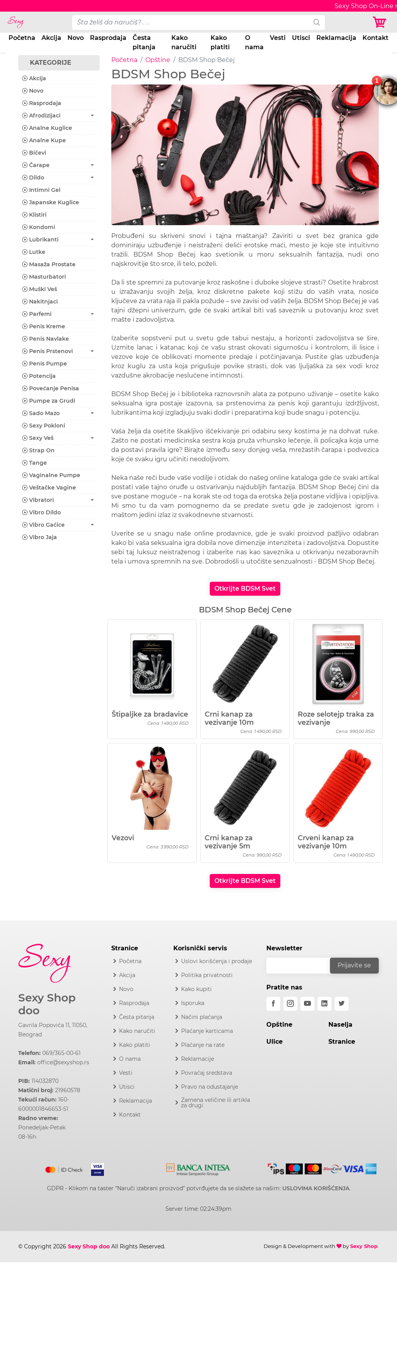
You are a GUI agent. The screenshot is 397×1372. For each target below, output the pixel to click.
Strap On (38, 450)
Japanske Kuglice (50, 202)
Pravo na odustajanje (209, 1086)
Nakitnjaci (40, 301)
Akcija (51, 37)
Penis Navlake (45, 338)
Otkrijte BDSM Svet (245, 588)
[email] (303, 965)
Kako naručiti (184, 42)
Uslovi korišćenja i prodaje (216, 961)
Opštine (157, 60)
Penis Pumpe (44, 363)
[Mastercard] (65, 1168)
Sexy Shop (364, 1246)
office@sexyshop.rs (63, 1062)
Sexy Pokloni (43, 425)
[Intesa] (198, 1168)
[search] (317, 22)
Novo (75, 37)
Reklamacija (336, 37)
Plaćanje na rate (202, 1045)
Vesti (278, 37)
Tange (34, 462)
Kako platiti (220, 42)
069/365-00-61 (61, 1053)
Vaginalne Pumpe (51, 475)
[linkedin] (324, 1004)
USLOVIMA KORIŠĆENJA (315, 1188)
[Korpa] (381, 22)
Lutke (33, 251)
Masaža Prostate (49, 264)
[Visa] (94, 1168)
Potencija (39, 375)
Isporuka (192, 1003)
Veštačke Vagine (49, 487)
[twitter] (342, 1004)
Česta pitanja (144, 42)
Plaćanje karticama (207, 1031)
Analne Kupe (44, 140)
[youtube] (307, 1004)
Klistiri (34, 214)
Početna (22, 37)
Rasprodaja (108, 37)
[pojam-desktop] (190, 22)
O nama (254, 42)
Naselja (340, 1024)
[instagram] (290, 1004)
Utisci (301, 37)
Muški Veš (39, 289)
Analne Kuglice (47, 127)
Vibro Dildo (41, 512)
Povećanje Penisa (50, 388)
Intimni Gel (41, 189)
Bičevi (34, 152)
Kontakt (375, 37)
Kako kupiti (196, 989)
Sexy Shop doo (47, 1004)
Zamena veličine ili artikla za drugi (215, 1102)
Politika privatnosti (207, 975)
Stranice (341, 1041)
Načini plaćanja (201, 1017)
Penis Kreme (43, 326)
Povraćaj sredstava (206, 1073)
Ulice (274, 1041)
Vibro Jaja (39, 537)
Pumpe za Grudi (48, 400)
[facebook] (273, 1004)
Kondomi (38, 227)
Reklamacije (197, 1059)
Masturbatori (44, 276)
